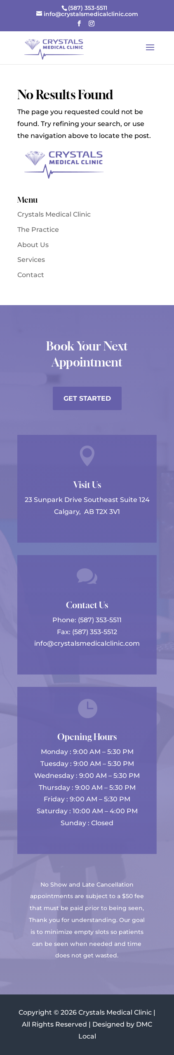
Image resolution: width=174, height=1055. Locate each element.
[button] (79, 26)
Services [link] (31, 260)
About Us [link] (33, 245)
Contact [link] (30, 275)
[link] (87, 8)
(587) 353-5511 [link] (100, 620)
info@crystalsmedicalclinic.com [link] (87, 643)
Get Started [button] (87, 398)
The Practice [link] (38, 229)
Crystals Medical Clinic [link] (54, 214)
